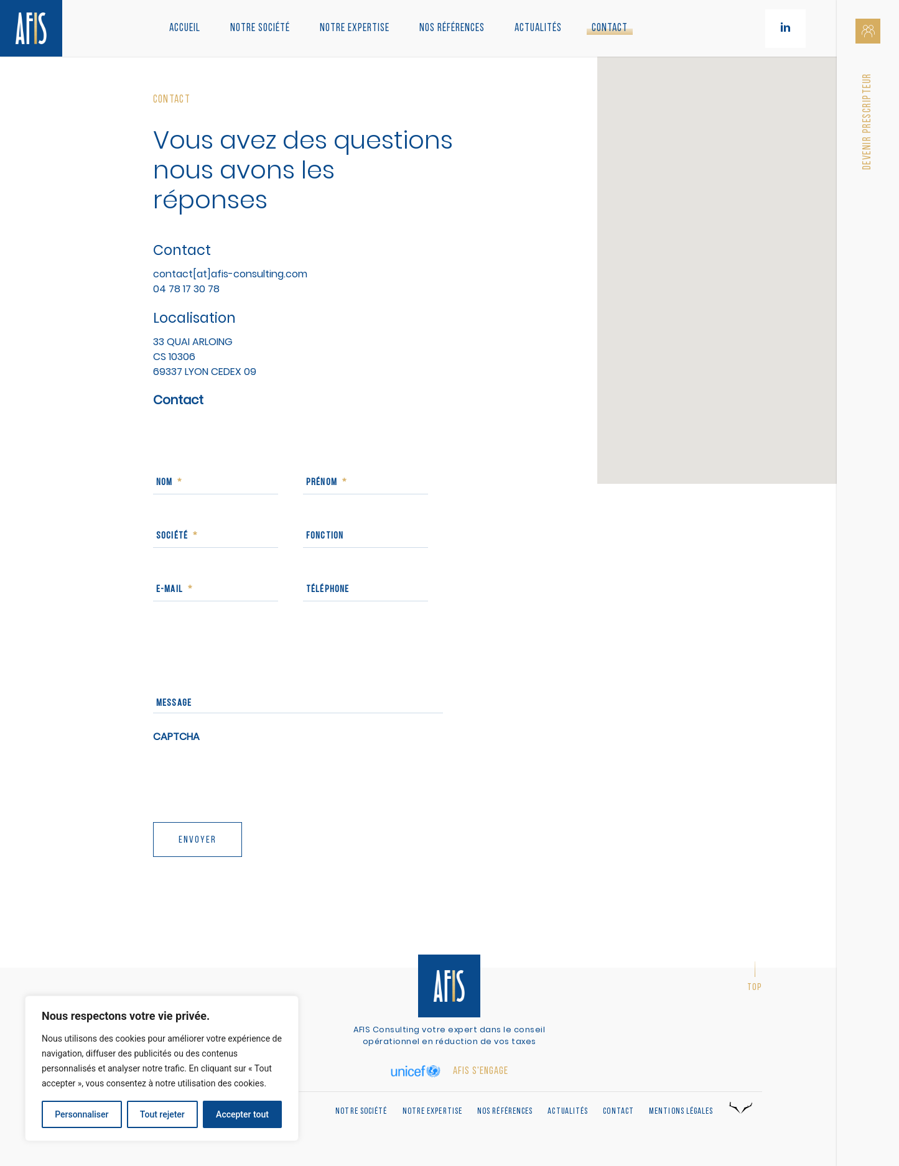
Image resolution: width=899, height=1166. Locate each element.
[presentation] (247, 778)
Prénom (326, 483)
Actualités (538, 28)
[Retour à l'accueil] (31, 28)
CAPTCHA (176, 737)
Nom (169, 483)
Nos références (452, 28)
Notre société (260, 28)
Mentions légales (681, 1111)
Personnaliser (81, 1114)
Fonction (325, 536)
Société (177, 536)
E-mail (174, 590)
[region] (162, 1068)
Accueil (184, 28)
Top (754, 987)
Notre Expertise (354, 28)
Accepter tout (242, 1114)
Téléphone (328, 590)
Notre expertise (433, 1111)
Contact (610, 28)
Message (174, 703)
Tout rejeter (162, 1114)
